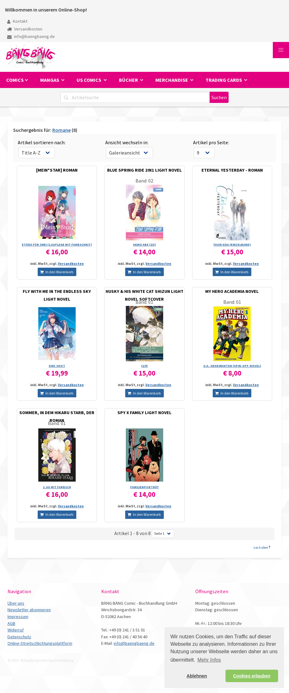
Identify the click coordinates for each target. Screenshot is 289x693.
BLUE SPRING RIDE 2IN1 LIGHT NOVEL (144, 170)
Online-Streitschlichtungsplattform (39, 643)
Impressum (17, 616)
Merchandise (172, 80)
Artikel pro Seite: (211, 142)
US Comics (89, 80)
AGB (11, 623)
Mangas (50, 80)
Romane (61, 130)
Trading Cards (224, 80)
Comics (15, 80)
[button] (281, 50)
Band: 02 (144, 181)
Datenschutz (19, 637)
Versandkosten (24, 29)
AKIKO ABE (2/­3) (144, 245)
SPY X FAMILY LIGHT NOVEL (144, 412)
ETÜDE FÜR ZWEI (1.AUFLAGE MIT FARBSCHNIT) (57, 245)
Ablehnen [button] (197, 675)
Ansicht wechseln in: (126, 142)
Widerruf (15, 630)
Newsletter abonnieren (29, 609)
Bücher (129, 80)
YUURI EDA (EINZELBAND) (232, 245)
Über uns (15, 603)
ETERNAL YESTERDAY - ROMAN (232, 170)
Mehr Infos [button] (209, 660)
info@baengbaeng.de (31, 36)
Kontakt (17, 21)
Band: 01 (144, 302)
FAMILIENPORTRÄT (144, 487)
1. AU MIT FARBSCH (57, 487)
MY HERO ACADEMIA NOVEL (232, 291)
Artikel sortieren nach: (41, 142)
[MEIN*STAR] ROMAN (57, 170)
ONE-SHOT (57, 366)
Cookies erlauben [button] (251, 675)
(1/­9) (144, 366)
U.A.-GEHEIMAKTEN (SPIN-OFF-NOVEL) (232, 366)
